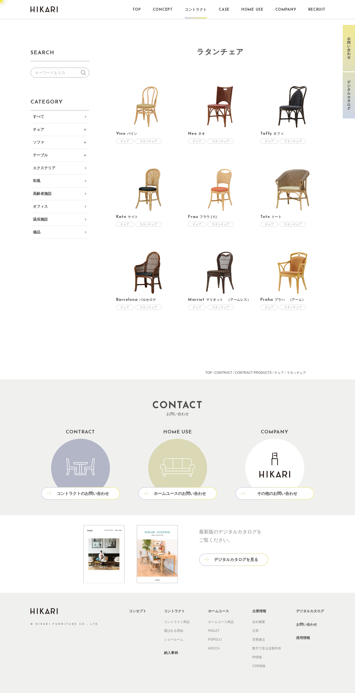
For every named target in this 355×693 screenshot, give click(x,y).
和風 (36, 181)
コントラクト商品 (177, 622)
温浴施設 (40, 219)
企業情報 (259, 611)
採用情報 (303, 638)
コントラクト (174, 611)
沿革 (255, 631)
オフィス (40, 206)
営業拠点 (258, 639)
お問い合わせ (306, 624)
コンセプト (137, 611)
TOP (208, 373)
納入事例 (171, 653)
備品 (36, 232)
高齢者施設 (42, 193)
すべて (38, 116)
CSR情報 (258, 666)
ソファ (38, 142)
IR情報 (257, 657)
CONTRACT (223, 373)
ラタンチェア (149, 141)
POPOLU (215, 639)
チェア (38, 129)
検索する (84, 72)
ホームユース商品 (221, 622)
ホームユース (218, 611)
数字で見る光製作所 (266, 648)
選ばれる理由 (173, 631)
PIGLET (214, 631)
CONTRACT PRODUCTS (253, 373)
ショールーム (173, 639)
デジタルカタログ (310, 611)
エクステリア (44, 168)
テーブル (40, 155)
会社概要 (258, 622)
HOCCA (214, 648)
